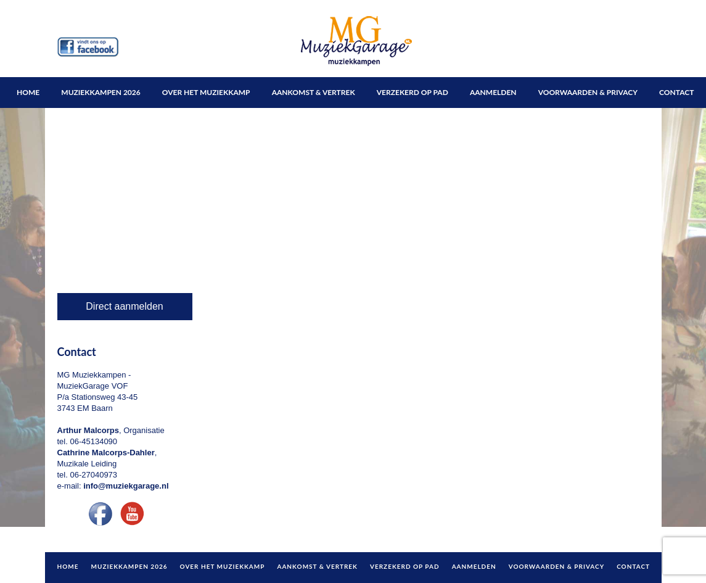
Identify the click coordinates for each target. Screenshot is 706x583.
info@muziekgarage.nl (125, 485)
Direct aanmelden (124, 306)
